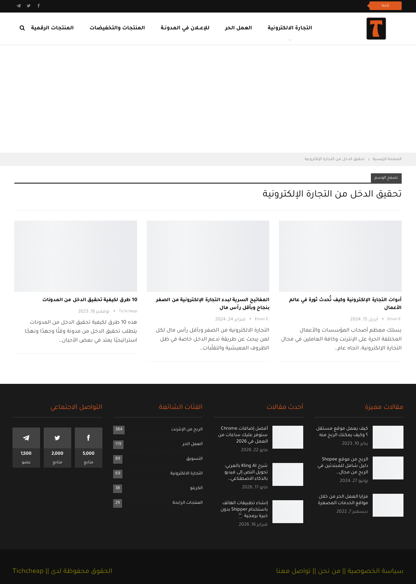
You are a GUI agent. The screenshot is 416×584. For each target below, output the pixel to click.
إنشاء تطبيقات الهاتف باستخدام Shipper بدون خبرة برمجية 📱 (244, 510)
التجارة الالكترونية (290, 29)
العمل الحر (238, 29)
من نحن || (325, 571)
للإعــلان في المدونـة (185, 29)
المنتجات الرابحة (188, 503)
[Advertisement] (208, 99)
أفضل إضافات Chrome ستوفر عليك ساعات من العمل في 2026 (243, 435)
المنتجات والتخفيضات (117, 29)
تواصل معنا (293, 571)
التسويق (194, 459)
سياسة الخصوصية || (371, 571)
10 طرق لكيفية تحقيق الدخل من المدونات (89, 300)
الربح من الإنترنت (187, 430)
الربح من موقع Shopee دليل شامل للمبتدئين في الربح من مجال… (343, 466)
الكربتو (196, 488)
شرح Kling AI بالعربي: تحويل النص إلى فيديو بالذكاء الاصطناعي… (246, 473)
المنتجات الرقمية (52, 29)
